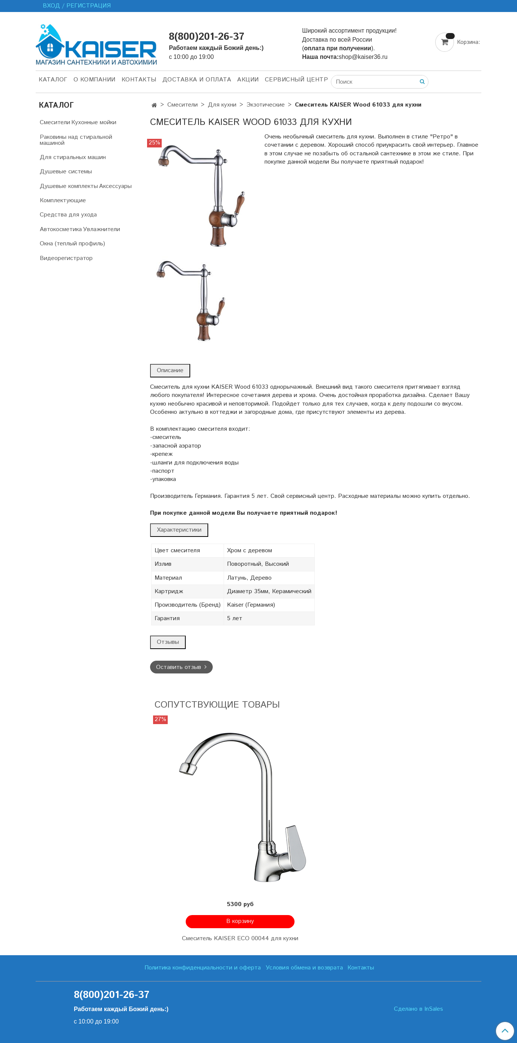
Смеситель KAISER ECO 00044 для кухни (240, 938)
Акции (248, 79)
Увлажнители (101, 229)
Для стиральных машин (73, 157)
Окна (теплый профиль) (72, 243)
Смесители (182, 105)
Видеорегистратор (66, 258)
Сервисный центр (296, 79)
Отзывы (168, 642)
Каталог (53, 79)
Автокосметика (61, 229)
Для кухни (222, 105)
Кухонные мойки (93, 122)
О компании (95, 79)
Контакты (139, 79)
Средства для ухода (68, 214)
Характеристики (179, 530)
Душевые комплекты (69, 186)
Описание (170, 370)
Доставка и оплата (196, 79)
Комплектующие (63, 200)
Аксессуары (115, 186)
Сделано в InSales (418, 1009)
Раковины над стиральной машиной (76, 140)
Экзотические (265, 105)
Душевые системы (66, 171)
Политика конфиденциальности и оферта (202, 967)
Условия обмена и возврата (304, 967)
